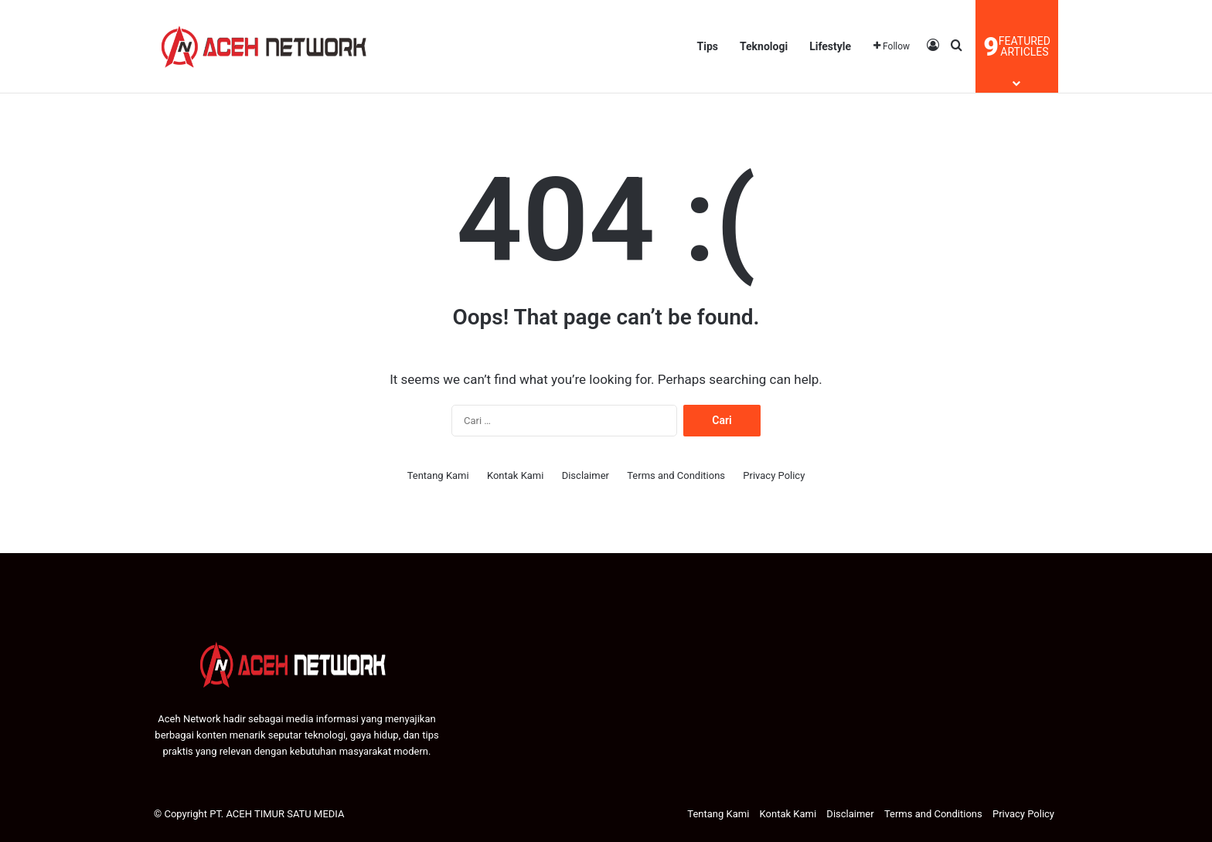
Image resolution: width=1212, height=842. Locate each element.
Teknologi (764, 46)
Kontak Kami (515, 475)
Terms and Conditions (676, 475)
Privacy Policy (774, 475)
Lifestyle (830, 46)
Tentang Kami (438, 475)
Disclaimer (585, 475)
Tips (707, 46)
